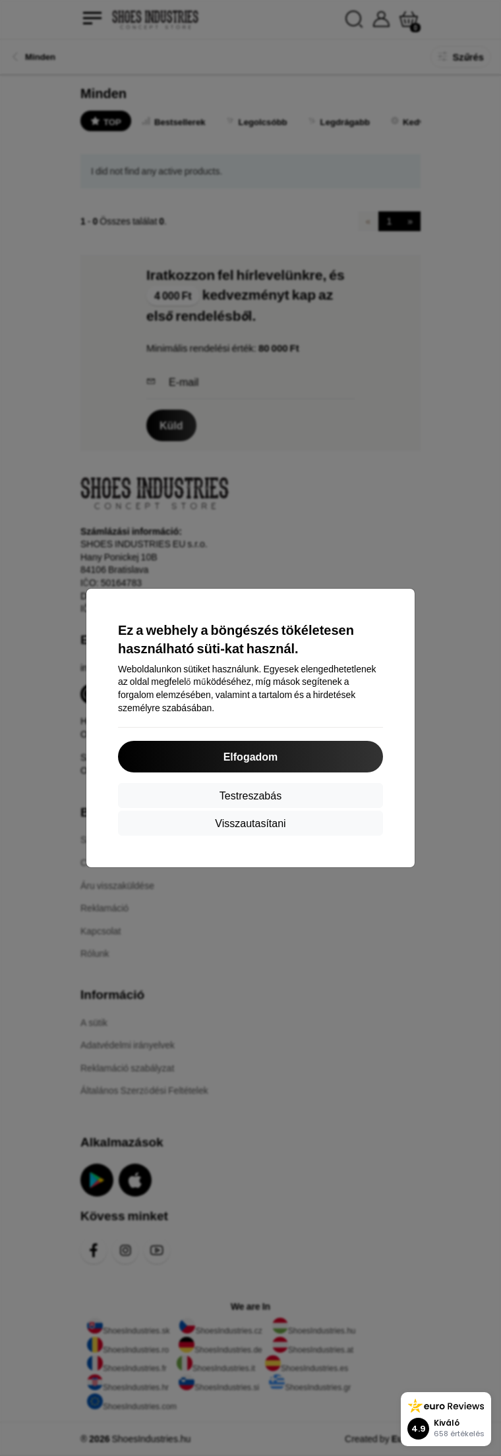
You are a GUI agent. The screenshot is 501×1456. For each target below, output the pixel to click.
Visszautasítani (250, 823)
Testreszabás (250, 795)
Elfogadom (250, 756)
